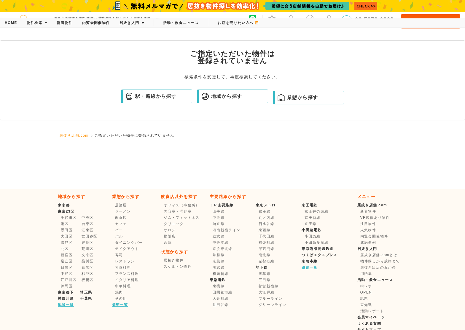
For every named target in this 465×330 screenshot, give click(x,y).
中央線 (218, 218)
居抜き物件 (174, 260)
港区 (65, 224)
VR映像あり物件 (375, 218)
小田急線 (313, 236)
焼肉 (119, 292)
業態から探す (298, 97)
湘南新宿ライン (227, 230)
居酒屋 (121, 205)
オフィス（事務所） (182, 205)
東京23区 (66, 211)
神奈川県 (66, 298)
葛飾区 (87, 267)
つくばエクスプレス (319, 255)
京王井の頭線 (316, 211)
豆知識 (366, 305)
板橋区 (87, 280)
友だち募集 (252, 21)
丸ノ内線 (267, 218)
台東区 (87, 224)
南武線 (218, 267)
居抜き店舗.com (74, 135)
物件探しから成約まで (380, 261)
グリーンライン (272, 305)
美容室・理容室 (178, 211)
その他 (121, 298)
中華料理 (123, 286)
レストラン (125, 261)
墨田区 (67, 230)
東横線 (218, 286)
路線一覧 (310, 267)
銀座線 (264, 211)
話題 (364, 298)
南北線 (264, 255)
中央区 (87, 218)
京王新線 (313, 218)
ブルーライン (270, 298)
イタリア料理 (127, 280)
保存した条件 (310, 21)
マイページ (328, 21)
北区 (65, 249)
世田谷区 (90, 236)
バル (119, 236)
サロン (170, 230)
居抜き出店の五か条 (378, 267)
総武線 (218, 236)
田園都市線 (222, 292)
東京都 (64, 205)
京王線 (310, 224)
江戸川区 (69, 280)
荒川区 (87, 249)
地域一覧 (66, 305)
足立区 (67, 261)
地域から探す (222, 96)
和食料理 (123, 267)
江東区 (87, 230)
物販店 (170, 236)
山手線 (218, 211)
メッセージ (291, 21)
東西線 (264, 230)
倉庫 (168, 242)
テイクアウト (127, 249)
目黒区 (67, 267)
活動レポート (372, 311)
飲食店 (121, 218)
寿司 (119, 255)
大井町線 (221, 298)
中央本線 (221, 242)
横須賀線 (221, 274)
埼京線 (218, 224)
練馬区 (67, 286)
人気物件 (368, 230)
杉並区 (87, 274)
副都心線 (267, 261)
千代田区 (69, 218)
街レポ (366, 286)
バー (119, 230)
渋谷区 (67, 242)
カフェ (121, 224)
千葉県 (86, 298)
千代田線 (267, 236)
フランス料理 (127, 274)
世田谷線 (221, 305)
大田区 (67, 236)
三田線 (264, 280)
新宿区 (67, 255)
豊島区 (87, 242)
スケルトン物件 (178, 266)
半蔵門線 (267, 249)
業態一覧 (120, 305)
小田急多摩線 (316, 242)
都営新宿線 (268, 286)
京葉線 (218, 261)
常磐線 (218, 255)
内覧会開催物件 (374, 236)
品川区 (87, 261)
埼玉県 (86, 292)
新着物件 (368, 211)
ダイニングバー (129, 242)
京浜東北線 (222, 249)
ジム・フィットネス (182, 218)
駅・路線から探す (151, 96)
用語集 (366, 274)
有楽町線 (267, 242)
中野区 (67, 274)
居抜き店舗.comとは (378, 255)
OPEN (366, 292)
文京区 (87, 255)
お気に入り (272, 21)
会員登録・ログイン (430, 21)
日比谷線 (267, 224)
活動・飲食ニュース (375, 280)
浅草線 (264, 274)
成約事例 (368, 242)
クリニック (174, 224)
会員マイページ (371, 317)
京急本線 (310, 261)
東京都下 (66, 292)
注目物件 (368, 224)
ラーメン (123, 211)
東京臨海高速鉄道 (317, 249)
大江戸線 (267, 292)
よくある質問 (369, 323)
